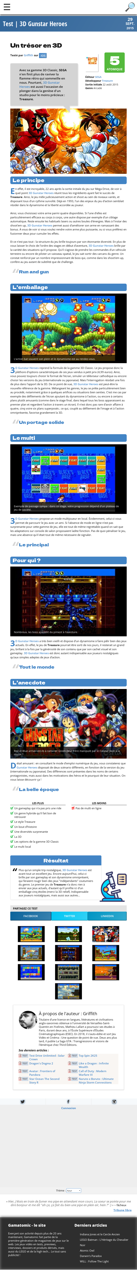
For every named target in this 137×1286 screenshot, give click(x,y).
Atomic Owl (87, 1251)
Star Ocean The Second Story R (44, 1081)
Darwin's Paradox (91, 1256)
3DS (42, 56)
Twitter (69, 916)
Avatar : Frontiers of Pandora (42, 1073)
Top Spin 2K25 (88, 1056)
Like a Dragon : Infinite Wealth (94, 1065)
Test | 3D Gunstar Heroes (35, 24)
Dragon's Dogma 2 (41, 1064)
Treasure (107, 81)
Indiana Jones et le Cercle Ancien (100, 1235)
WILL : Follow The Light (94, 1262)
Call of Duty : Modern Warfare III (92, 1073)
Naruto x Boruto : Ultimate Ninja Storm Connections (96, 1081)
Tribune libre (123, 1210)
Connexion (68, 1108)
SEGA (98, 77)
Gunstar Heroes (27, 768)
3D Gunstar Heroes (41, 193)
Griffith (28, 56)
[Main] (7, 7)
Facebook (30, 916)
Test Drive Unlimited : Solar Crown (47, 1058)
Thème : (68, 1191)
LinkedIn (107, 916)
